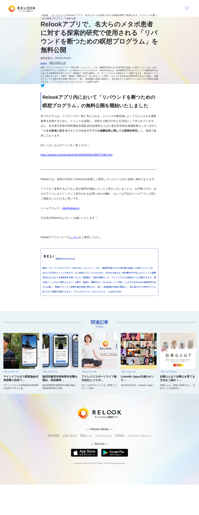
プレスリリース (103, 435)
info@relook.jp (70, 208)
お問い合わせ (70, 435)
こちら (75, 237)
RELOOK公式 (57, 63)
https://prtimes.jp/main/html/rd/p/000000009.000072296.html (76, 154)
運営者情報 (53, 435)
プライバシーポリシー (140, 435)
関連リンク (86, 435)
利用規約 (120, 435)
